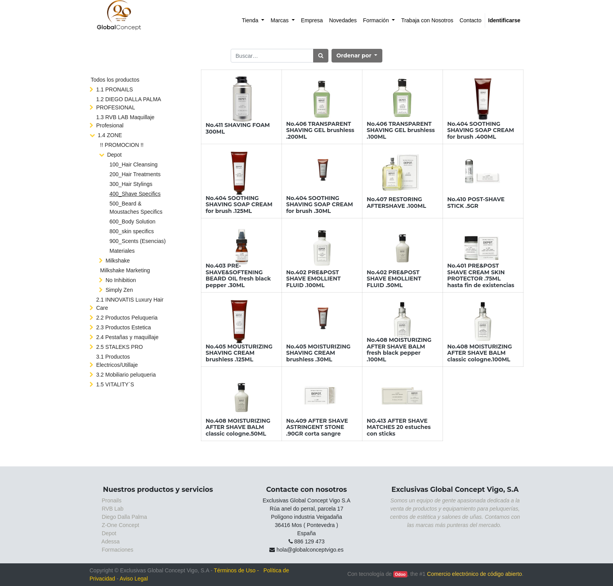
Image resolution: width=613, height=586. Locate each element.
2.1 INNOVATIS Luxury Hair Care (129, 304)
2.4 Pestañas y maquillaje (127, 337)
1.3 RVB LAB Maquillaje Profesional (125, 121)
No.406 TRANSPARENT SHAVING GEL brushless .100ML (401, 130)
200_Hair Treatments (135, 174)
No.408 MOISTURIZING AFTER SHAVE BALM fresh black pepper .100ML (399, 349)
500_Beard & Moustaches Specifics (135, 207)
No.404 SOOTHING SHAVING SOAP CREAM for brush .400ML (480, 130)
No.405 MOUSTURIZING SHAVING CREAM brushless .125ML (239, 353)
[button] (357, 56)
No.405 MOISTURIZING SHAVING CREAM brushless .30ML (318, 353)
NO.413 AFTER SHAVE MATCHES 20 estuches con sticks (399, 427)
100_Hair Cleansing (133, 164)
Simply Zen (119, 290)
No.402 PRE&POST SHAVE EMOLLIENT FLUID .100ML (313, 279)
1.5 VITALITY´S (115, 384)
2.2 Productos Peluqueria (127, 317)
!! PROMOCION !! (121, 145)
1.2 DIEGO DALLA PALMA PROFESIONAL (128, 103)
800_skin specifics (131, 231)
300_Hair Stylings (130, 184)
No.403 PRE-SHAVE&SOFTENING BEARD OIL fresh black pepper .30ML (238, 275)
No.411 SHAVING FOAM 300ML (238, 128)
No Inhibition (121, 280)
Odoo (400, 574)
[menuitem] (253, 20)
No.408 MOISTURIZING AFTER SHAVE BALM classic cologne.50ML (238, 427)
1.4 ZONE (110, 135)
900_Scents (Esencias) (137, 241)
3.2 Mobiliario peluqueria (126, 375)
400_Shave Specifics (135, 194)
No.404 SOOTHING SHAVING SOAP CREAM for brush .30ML (319, 205)
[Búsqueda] (320, 56)
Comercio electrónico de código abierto (474, 574)
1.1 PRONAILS (114, 89)
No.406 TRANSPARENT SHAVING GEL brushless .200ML (320, 130)
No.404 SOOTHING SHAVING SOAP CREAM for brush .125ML (239, 205)
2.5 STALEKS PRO (119, 347)
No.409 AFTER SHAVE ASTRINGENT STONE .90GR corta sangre (317, 427)
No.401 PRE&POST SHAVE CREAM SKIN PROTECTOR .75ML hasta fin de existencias (480, 275)
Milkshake (118, 260)
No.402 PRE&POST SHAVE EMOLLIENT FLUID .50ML (394, 279)
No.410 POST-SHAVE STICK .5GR (476, 202)
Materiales (122, 251)
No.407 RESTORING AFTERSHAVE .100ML (396, 202)
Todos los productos (115, 80)
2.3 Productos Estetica (123, 327)
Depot (114, 155)
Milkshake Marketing (125, 270)
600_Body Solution (132, 221)
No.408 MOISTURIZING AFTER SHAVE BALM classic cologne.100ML (479, 353)
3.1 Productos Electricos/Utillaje (117, 361)
